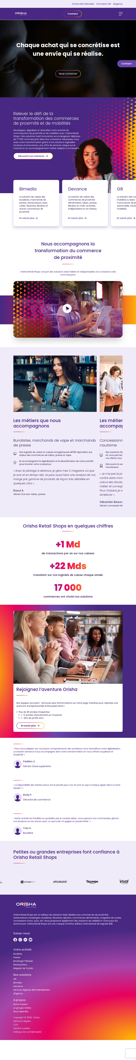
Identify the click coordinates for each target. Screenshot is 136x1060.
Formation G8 (103, 3)
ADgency (118, 3)
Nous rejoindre (20, 1011)
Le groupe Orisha (22, 1007)
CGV (15, 1024)
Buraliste (17, 953)
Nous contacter (68, 73)
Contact (73, 13)
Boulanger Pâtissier (23, 961)
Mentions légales (22, 1021)
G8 (14, 979)
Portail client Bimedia (83, 3)
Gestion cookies (21, 1028)
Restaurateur (20, 964)
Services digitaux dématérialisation (31, 989)
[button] (33, 156)
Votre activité (22, 949)
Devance (18, 986)
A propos (19, 1000)
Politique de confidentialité (27, 1031)
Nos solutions (22, 975)
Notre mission (20, 1004)
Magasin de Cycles (23, 968)
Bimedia (17, 982)
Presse (16, 957)
